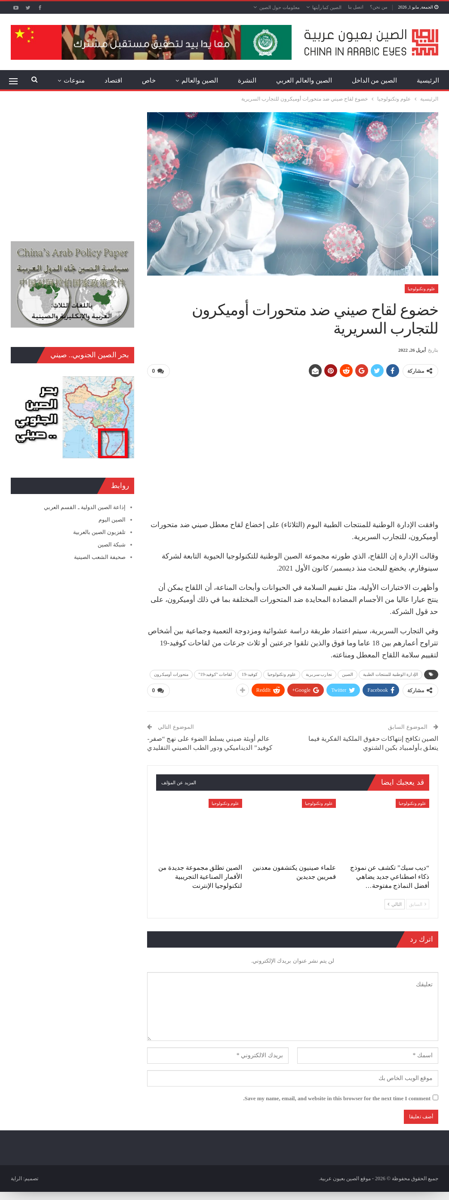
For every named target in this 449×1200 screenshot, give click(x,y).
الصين (348, 674)
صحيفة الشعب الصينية (100, 557)
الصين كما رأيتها (327, 7)
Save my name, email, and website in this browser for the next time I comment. (337, 1098)
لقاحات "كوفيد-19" (215, 674)
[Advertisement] (293, 445)
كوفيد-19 (250, 674)
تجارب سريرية (319, 674)
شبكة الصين (112, 544)
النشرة (247, 80)
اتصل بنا (355, 6)
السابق (417, 904)
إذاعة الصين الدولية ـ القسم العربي (85, 507)
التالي (394, 904)
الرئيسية (428, 80)
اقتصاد (113, 80)
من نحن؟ (378, 6)
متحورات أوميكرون (171, 674)
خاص (149, 80)
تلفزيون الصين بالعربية (99, 532)
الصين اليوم (112, 519)
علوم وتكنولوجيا (422, 288)
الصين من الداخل (374, 80)
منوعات (74, 80)
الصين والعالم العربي (304, 80)
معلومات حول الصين (279, 7)
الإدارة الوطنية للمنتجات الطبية (390, 674)
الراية (16, 1178)
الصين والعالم (199, 80)
